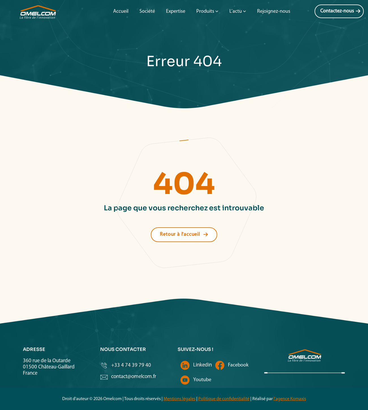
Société (147, 11)
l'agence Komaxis (290, 399)
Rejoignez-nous (273, 11)
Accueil (120, 11)
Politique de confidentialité (223, 399)
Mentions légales (179, 399)
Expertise (175, 11)
